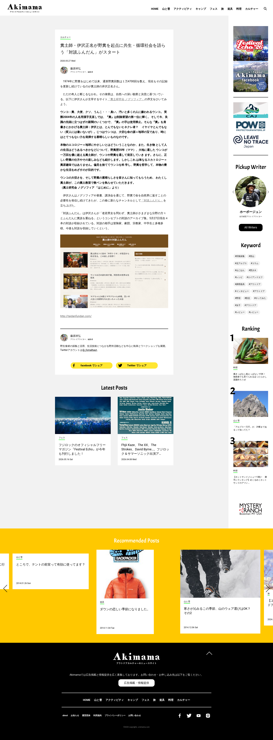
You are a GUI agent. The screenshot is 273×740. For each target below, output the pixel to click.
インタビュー (242, 291)
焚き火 (253, 270)
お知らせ (75, 715)
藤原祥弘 (75, 68)
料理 (238, 8)
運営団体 (86, 715)
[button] (233, 192)
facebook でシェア (88, 365)
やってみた (260, 298)
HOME (154, 8)
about (65, 715)
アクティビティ (183, 8)
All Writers (250, 227)
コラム (255, 263)
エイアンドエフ (255, 277)
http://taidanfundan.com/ (76, 316)
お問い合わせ (134, 715)
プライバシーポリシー (115, 715)
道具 (230, 8)
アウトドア (255, 284)
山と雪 (166, 8)
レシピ (239, 277)
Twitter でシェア (132, 365)
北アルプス (241, 263)
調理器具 (240, 284)
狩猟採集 (240, 256)
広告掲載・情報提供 (136, 683)
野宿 (238, 298)
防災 (248, 298)
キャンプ (201, 8)
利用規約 (97, 715)
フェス (213, 8)
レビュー (240, 312)
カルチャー (251, 8)
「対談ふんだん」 (152, 200)
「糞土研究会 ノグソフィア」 (126, 99)
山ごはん (240, 270)
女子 (238, 305)
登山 (252, 256)
